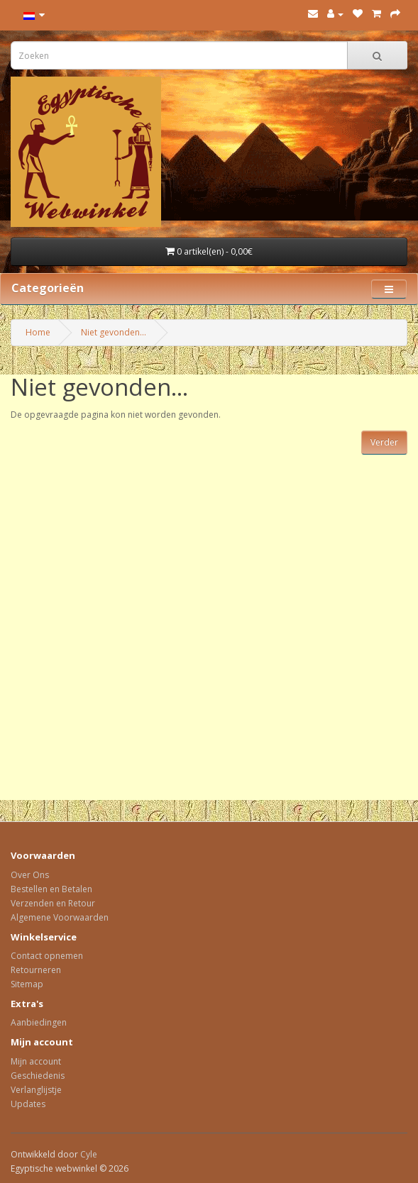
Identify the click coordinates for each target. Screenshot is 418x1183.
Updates (28, 1104)
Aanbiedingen (39, 1022)
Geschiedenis (38, 1076)
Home (38, 332)
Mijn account (36, 1061)
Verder (384, 442)
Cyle (88, 1154)
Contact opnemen (47, 956)
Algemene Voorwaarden (60, 917)
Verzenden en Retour (53, 903)
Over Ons (30, 875)
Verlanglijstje (36, 1090)
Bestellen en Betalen (51, 889)
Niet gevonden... (113, 332)
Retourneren (36, 970)
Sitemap (27, 984)
